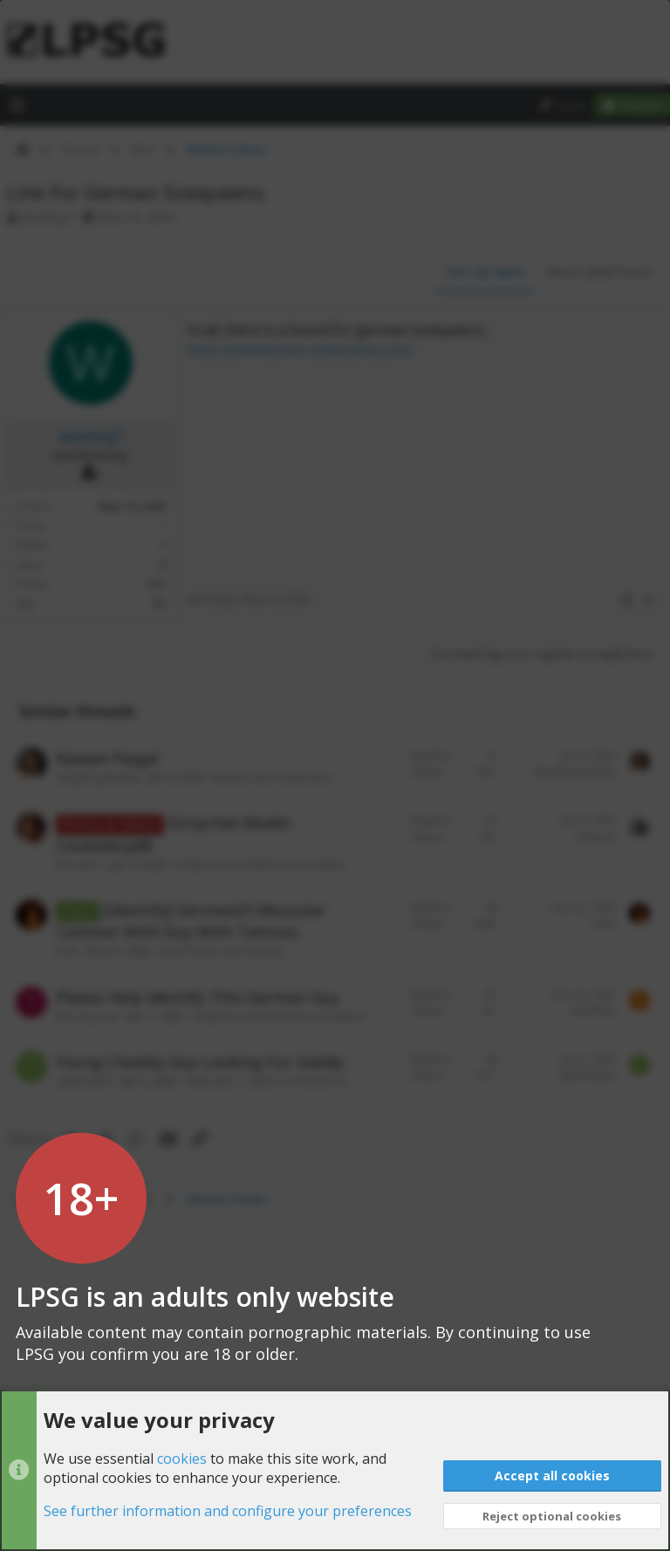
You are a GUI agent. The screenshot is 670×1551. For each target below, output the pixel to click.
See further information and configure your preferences (228, 1511)
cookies (182, 1458)
